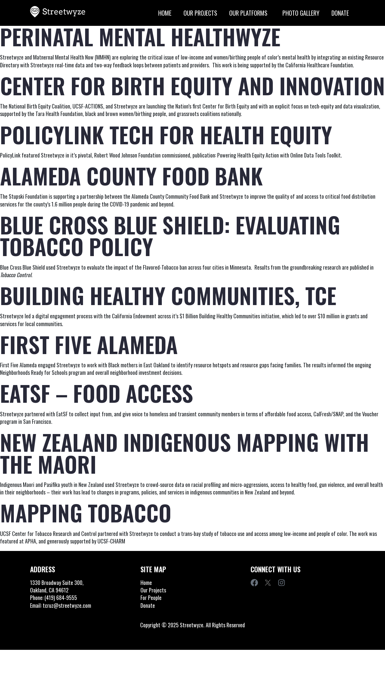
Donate (346, 12)
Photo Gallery (306, 12)
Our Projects (206, 12)
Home (170, 12)
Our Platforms (255, 12)
